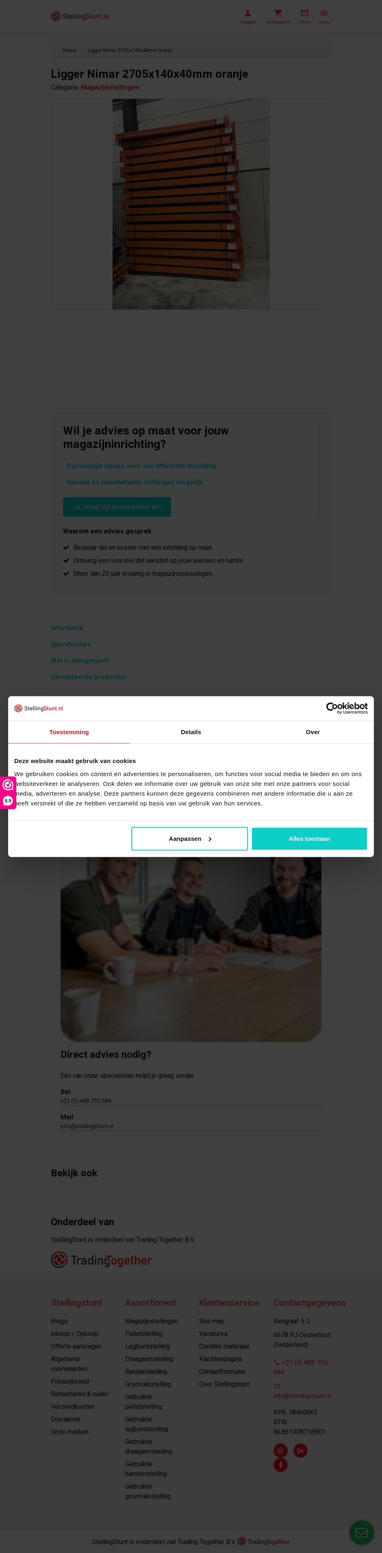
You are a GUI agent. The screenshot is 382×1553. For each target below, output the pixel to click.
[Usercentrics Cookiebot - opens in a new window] (332, 708)
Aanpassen (190, 838)
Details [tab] (191, 731)
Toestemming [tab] (69, 731)
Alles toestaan (309, 838)
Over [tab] (313, 731)
